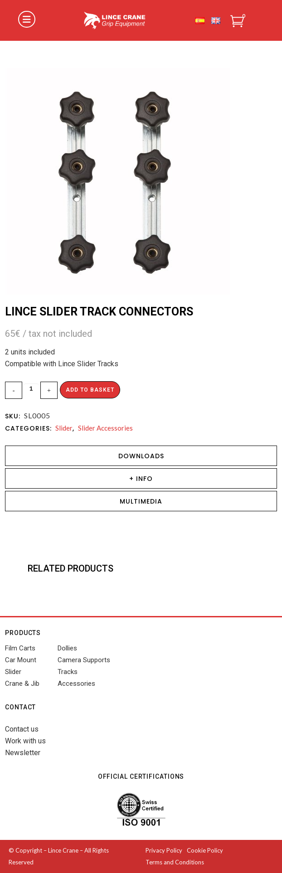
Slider (64, 428)
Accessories (76, 683)
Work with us (25, 741)
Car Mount (20, 660)
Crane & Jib (22, 683)
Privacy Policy (164, 850)
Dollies (67, 648)
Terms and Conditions (175, 862)
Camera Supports (84, 660)
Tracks (68, 672)
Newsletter (22, 752)
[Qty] (31, 388)
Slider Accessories (105, 428)
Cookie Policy (205, 850)
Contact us (22, 729)
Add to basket (90, 390)
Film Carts (20, 648)
